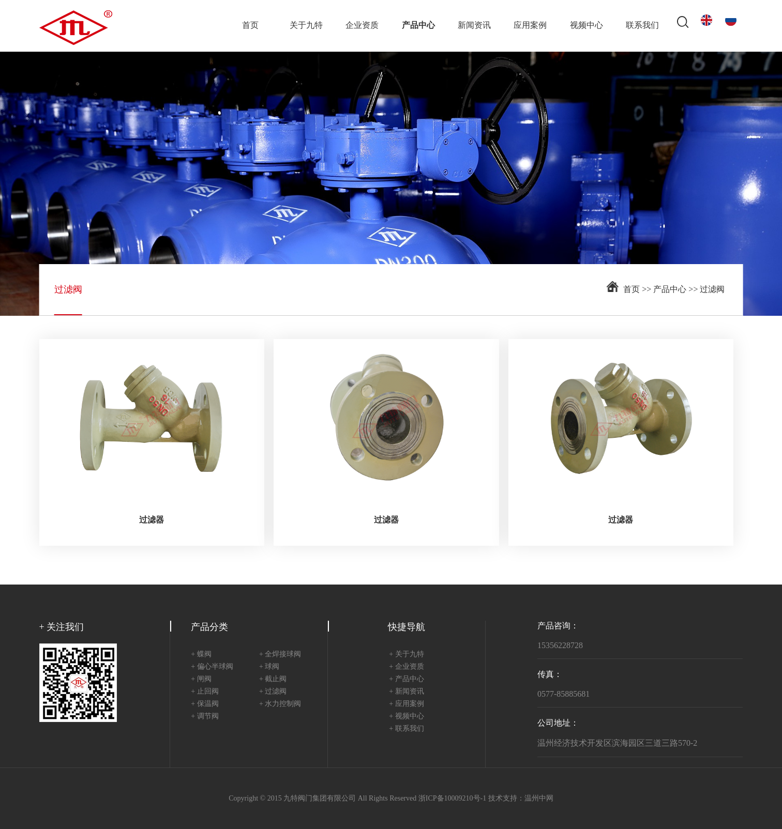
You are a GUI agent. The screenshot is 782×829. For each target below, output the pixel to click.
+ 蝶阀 (201, 654)
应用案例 (530, 25)
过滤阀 (712, 289)
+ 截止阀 (273, 679)
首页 (250, 25)
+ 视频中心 (406, 716)
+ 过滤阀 (273, 692)
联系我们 (642, 25)
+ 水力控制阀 (280, 704)
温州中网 (538, 799)
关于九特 (306, 25)
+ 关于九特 (406, 654)
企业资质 (362, 25)
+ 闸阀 (201, 679)
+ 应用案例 (406, 704)
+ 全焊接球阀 (280, 654)
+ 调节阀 (204, 716)
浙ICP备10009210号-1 (452, 799)
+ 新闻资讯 (406, 692)
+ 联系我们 (406, 729)
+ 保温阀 (204, 704)
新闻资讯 (474, 25)
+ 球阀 (269, 667)
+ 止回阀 (204, 692)
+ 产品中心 (406, 679)
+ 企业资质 (406, 667)
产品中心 (418, 25)
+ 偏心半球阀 (212, 667)
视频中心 (586, 25)
